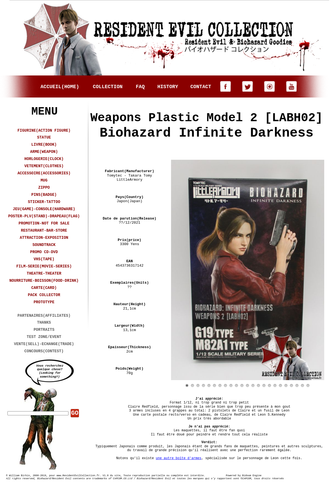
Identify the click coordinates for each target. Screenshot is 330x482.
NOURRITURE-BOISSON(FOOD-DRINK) (44, 280)
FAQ (140, 87)
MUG (43, 180)
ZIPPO (44, 187)
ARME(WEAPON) (44, 152)
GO (74, 413)
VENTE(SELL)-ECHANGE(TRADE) (44, 344)
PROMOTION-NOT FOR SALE (44, 223)
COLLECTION (107, 87)
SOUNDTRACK (44, 245)
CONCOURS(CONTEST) (44, 351)
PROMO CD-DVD (44, 252)
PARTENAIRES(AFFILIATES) (43, 315)
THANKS (44, 322)
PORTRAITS (44, 329)
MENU (44, 111)
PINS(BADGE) (44, 195)
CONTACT (200, 87)
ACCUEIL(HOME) (59, 87)
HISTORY (167, 87)
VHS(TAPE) (44, 259)
